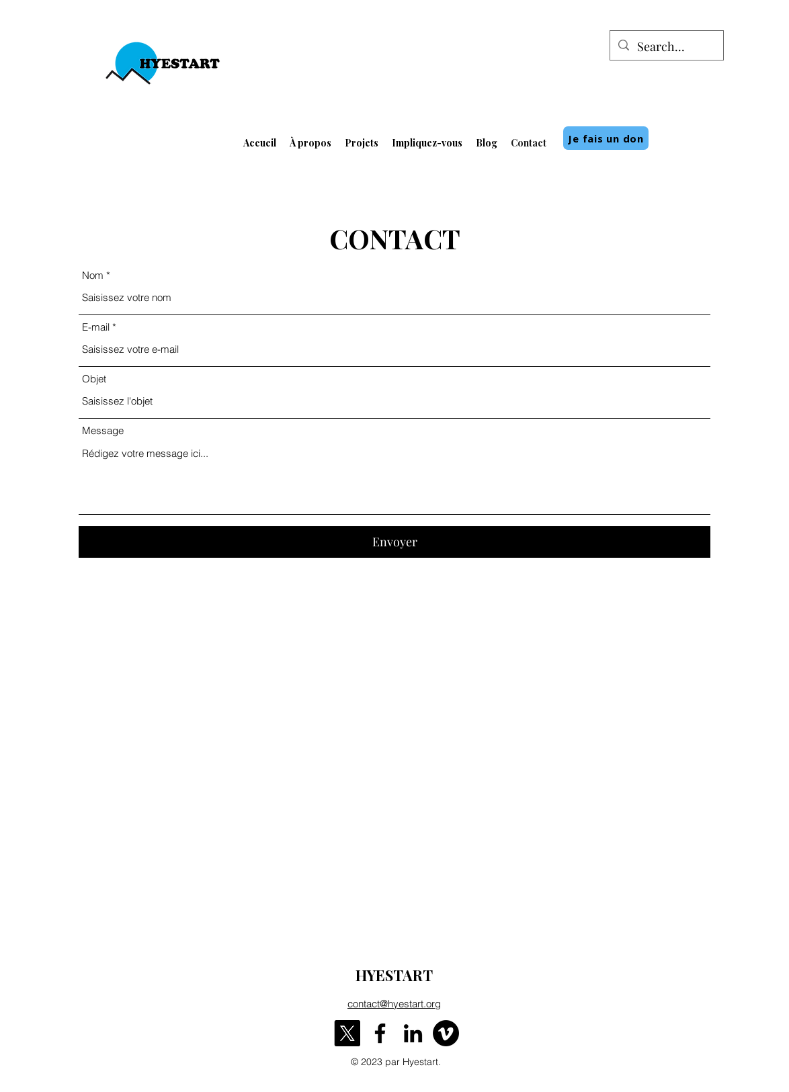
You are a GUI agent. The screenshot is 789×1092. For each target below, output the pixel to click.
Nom (92, 275)
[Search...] (666, 47)
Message (103, 430)
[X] (347, 1033)
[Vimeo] (446, 1033)
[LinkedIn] (413, 1033)
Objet (94, 379)
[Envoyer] (394, 542)
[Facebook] (380, 1033)
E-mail (96, 327)
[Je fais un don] (606, 138)
